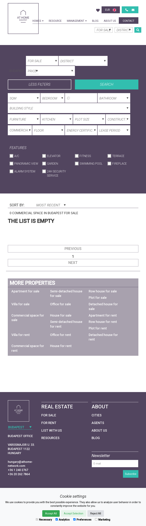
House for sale (60, 315)
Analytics (62, 519)
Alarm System (24, 171)
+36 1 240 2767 (18, 470)
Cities (97, 415)
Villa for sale (20, 304)
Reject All (95, 513)
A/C (16, 156)
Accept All (51, 513)
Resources (50, 438)
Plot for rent (98, 328)
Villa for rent (20, 335)
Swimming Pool (91, 163)
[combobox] (23, 70)
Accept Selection (73, 513)
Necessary (44, 519)
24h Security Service (56, 173)
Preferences (82, 519)
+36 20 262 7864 (19, 474)
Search (106, 84)
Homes (38, 20)
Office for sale (60, 304)
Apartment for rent (103, 315)
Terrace (118, 156)
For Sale (48, 415)
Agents (98, 423)
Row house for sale (103, 291)
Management (77, 20)
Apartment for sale (25, 291)
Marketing (102, 519)
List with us (51, 430)
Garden (52, 163)
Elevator (53, 156)
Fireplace (119, 163)
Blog (95, 20)
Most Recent (51, 205)
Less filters (39, 84)
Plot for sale (98, 297)
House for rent (61, 346)
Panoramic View (26, 163)
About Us (110, 20)
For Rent (48, 423)
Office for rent (60, 335)
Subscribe (130, 473)
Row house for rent (103, 322)
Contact (128, 20)
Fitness (85, 156)
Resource (55, 20)
